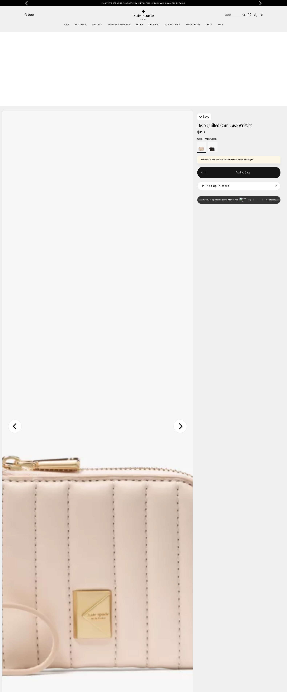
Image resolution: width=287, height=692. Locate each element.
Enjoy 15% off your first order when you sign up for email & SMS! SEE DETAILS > (143, 3)
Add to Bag (243, 99)
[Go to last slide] (26, 3)
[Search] (230, 15)
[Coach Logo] (143, 15)
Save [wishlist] (204, 43)
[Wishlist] (249, 15)
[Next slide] (260, 3)
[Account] (255, 15)
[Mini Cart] (261, 15)
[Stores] (29, 15)
